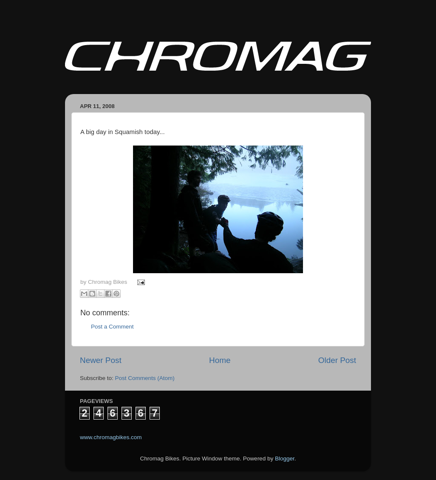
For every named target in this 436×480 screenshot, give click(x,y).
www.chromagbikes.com (111, 437)
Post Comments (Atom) (145, 378)
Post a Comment (112, 326)
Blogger (284, 458)
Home (219, 360)
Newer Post (101, 360)
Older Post (337, 360)
